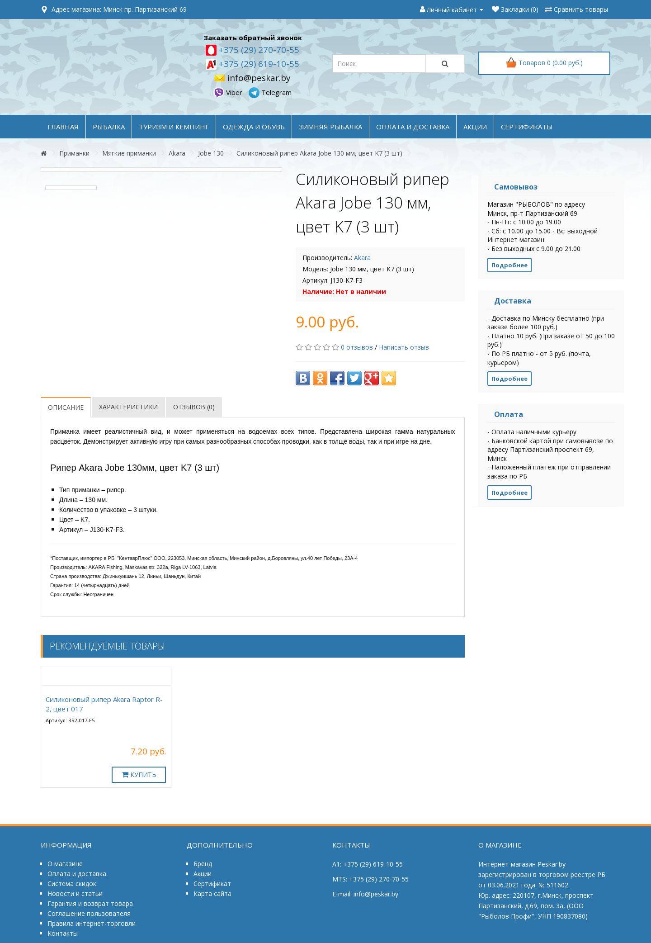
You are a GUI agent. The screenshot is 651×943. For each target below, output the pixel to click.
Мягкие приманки (129, 153)
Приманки (74, 153)
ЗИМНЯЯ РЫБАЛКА (330, 126)
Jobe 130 (211, 153)
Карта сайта (212, 893)
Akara (177, 153)
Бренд (202, 863)
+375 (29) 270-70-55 (258, 50)
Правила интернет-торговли (91, 923)
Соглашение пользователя (89, 913)
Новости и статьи (75, 893)
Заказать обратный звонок (252, 37)
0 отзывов (357, 347)
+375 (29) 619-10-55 (258, 64)
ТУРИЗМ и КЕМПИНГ (174, 126)
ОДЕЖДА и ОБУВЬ (254, 126)
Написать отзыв (404, 347)
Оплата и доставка (76, 873)
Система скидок (71, 883)
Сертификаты (526, 126)
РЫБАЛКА (109, 126)
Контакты (62, 933)
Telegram (270, 92)
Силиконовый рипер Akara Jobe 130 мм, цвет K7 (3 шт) (319, 153)
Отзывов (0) (194, 407)
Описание (66, 407)
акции (475, 126)
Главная (63, 126)
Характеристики (128, 407)
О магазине (65, 863)
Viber (228, 92)
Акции (202, 873)
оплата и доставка (412, 126)
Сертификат (212, 883)
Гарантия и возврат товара (90, 903)
